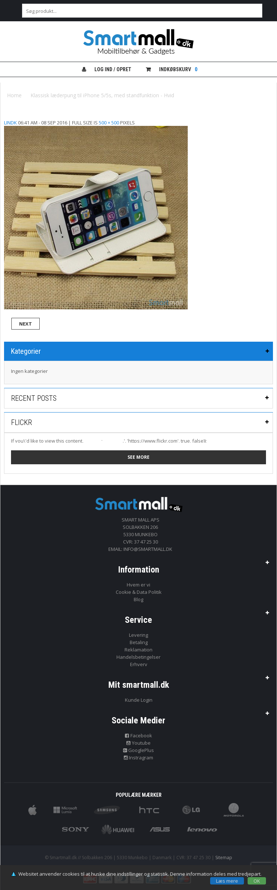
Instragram (139, 757)
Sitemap (223, 857)
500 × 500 (109, 122)
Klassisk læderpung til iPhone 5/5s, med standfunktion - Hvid (102, 95)
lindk (10, 122)
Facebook (138, 735)
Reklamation (138, 649)
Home (14, 95)
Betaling (139, 642)
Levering (138, 635)
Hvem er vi (138, 584)
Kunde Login (138, 700)
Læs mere (227, 881)
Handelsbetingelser (138, 657)
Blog (138, 599)
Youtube (138, 743)
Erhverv (138, 664)
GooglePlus (138, 750)
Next (25, 323)
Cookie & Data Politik (139, 592)
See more (138, 457)
